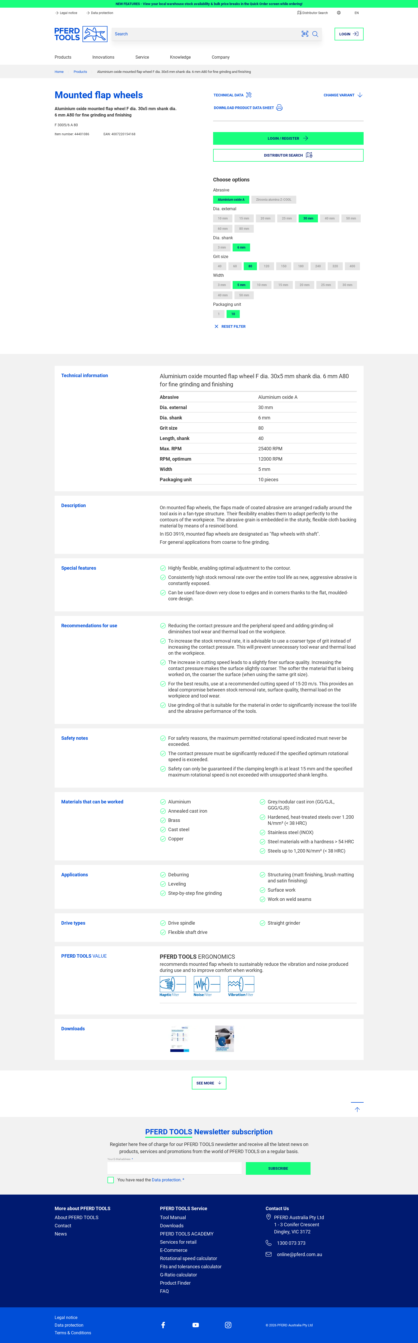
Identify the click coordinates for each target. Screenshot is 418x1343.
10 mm (223, 218)
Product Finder (175, 1283)
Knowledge (180, 57)
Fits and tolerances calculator (191, 1266)
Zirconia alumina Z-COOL (274, 200)
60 (235, 266)
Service (142, 57)
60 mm (223, 229)
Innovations (103, 57)
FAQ (164, 1291)
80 (250, 266)
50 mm (351, 218)
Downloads (172, 1225)
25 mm (287, 218)
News (61, 1234)
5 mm (241, 285)
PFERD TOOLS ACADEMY (187, 1234)
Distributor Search (312, 13)
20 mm (265, 218)
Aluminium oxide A (231, 200)
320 (335, 266)
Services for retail (178, 1242)
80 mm (244, 229)
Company (221, 57)
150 (284, 266)
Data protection (99, 13)
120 (266, 266)
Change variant (343, 95)
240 (318, 266)
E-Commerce (173, 1250)
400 (352, 266)
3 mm (222, 247)
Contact (63, 1225)
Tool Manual (173, 1217)
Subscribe (278, 1168)
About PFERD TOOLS (76, 1217)
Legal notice (66, 13)
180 (301, 266)
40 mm (330, 218)
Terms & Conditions (73, 1332)
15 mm (244, 218)
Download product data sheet (248, 107)
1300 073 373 (285, 1243)
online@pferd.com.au (294, 1254)
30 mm (308, 218)
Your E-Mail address (119, 1159)
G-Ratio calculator (178, 1275)
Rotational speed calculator (188, 1258)
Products (63, 57)
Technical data (233, 95)
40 (220, 266)
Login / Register (288, 138)
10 (233, 314)
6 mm (241, 247)
